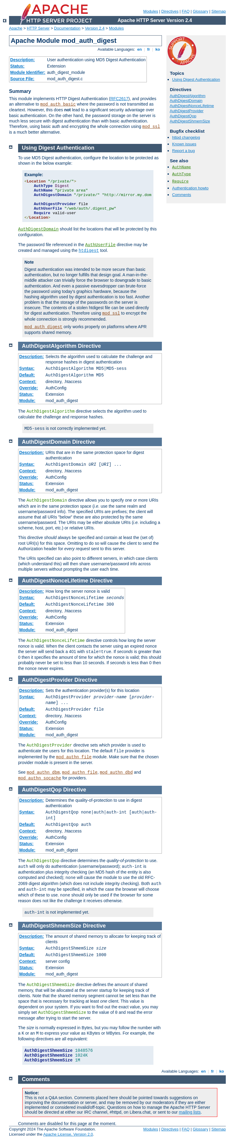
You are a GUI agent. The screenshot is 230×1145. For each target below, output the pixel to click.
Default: (27, 375)
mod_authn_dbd (116, 772)
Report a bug (183, 150)
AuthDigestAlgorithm (188, 96)
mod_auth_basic (58, 104)
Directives (169, 11)
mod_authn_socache (39, 778)
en (139, 49)
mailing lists (189, 1112)
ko (157, 49)
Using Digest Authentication (196, 79)
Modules (150, 11)
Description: (22, 59)
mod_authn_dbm (43, 772)
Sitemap (218, 11)
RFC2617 (119, 98)
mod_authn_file (74, 757)
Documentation (67, 28)
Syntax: (27, 368)
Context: (27, 381)
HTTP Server (38, 28)
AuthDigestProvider (186, 111)
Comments (181, 194)
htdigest (89, 250)
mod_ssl (151, 126)
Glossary (200, 11)
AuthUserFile (100, 245)
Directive (89, 346)
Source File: (22, 78)
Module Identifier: (28, 72)
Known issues (184, 144)
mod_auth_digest (43, 327)
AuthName (181, 167)
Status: (17, 66)
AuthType (181, 174)
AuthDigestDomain (186, 100)
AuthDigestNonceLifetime (192, 105)
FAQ (186, 11)
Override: (28, 387)
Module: (27, 400)
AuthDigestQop (183, 116)
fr (148, 49)
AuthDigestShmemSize (190, 121)
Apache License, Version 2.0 (68, 1134)
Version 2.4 (95, 28)
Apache (15, 28)
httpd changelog (186, 137)
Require (180, 181)
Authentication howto (190, 188)
